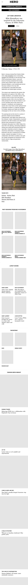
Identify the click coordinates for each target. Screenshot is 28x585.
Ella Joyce (5, 68)
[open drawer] (2, 1)
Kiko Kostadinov (9, 75)
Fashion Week (11, 195)
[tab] (11, 26)
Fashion (10, 68)
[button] (4, 195)
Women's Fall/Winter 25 (8, 199)
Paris (3, 201)
